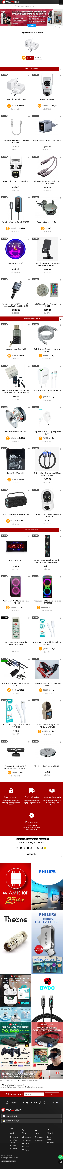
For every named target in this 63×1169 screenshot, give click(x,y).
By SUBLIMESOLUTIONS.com (8, 1161)
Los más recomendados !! (31, 319)
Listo (52, 1094)
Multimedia (31, 854)
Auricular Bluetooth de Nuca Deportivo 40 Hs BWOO (32, 32)
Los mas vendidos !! (31, 530)
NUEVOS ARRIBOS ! (31, 69)
